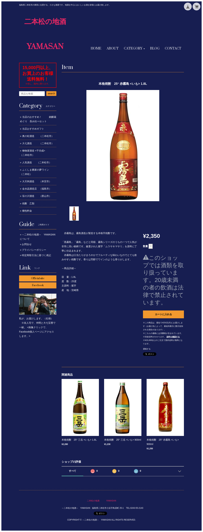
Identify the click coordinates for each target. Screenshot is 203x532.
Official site (37, 278)
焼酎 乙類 (28, 203)
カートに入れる (163, 314)
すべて (72, 470)
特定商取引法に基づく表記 (36, 255)
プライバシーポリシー (34, 249)
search (51, 93)
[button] (134, 48)
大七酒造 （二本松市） (38, 143)
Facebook (38, 285)
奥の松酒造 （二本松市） (38, 136)
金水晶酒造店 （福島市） (36, 188)
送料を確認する (173, 337)
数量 (145, 246)
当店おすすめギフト (33, 128)
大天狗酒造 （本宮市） (36, 181)
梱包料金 (27, 210)
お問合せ (27, 244)
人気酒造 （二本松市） (36, 162)
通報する (147, 349)
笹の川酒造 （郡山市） (36, 196)
